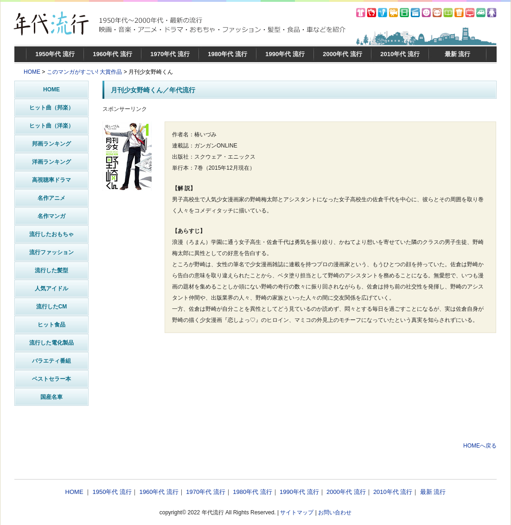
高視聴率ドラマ (51, 180)
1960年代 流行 (112, 54)
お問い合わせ (334, 512)
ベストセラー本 (51, 379)
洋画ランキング (51, 162)
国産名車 (51, 397)
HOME (32, 72)
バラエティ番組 (51, 361)
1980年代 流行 (227, 54)
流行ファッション (51, 252)
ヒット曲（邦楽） (51, 107)
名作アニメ (51, 198)
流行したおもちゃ (51, 234)
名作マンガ (51, 216)
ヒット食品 (51, 324)
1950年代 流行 (55, 54)
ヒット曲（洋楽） (51, 125)
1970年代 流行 (170, 54)
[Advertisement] (299, 413)
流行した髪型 (51, 270)
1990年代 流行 (285, 54)
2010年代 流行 (400, 54)
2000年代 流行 (342, 54)
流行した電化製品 (51, 342)
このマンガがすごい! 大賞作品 (84, 72)
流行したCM (51, 306)
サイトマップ (296, 512)
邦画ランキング (51, 144)
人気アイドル (51, 288)
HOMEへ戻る (480, 445)
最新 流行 (458, 54)
